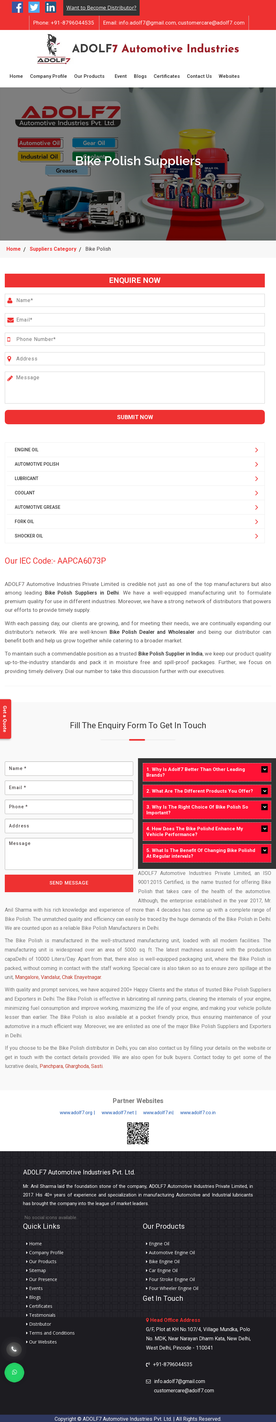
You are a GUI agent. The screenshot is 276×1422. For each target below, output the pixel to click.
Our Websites (41, 1340)
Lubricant (26, 476)
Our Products (89, 75)
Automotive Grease (37, 505)
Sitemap (36, 1268)
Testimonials (41, 1313)
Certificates (167, 75)
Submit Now (135, 415)
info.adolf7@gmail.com (139, 22)
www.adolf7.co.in (198, 1111)
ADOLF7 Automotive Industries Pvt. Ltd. (79, 1170)
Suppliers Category (53, 247)
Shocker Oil (29, 534)
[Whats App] (14, 1373)
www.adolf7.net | (119, 1111)
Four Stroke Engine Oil (170, 1277)
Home (16, 75)
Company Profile (48, 75)
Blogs (140, 75)
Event (121, 75)
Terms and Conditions (50, 1331)
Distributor (38, 1322)
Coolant (25, 490)
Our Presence (41, 1277)
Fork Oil (24, 519)
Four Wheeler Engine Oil (172, 1286)
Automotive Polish (37, 462)
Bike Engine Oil (163, 1259)
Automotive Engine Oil (170, 1251)
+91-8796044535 (63, 22)
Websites (229, 75)
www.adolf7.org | (77, 1111)
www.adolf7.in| (158, 1111)
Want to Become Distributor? (101, 7)
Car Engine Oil (162, 1268)
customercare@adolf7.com (211, 22)
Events (34, 1286)
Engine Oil (26, 447)
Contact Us (199, 75)
